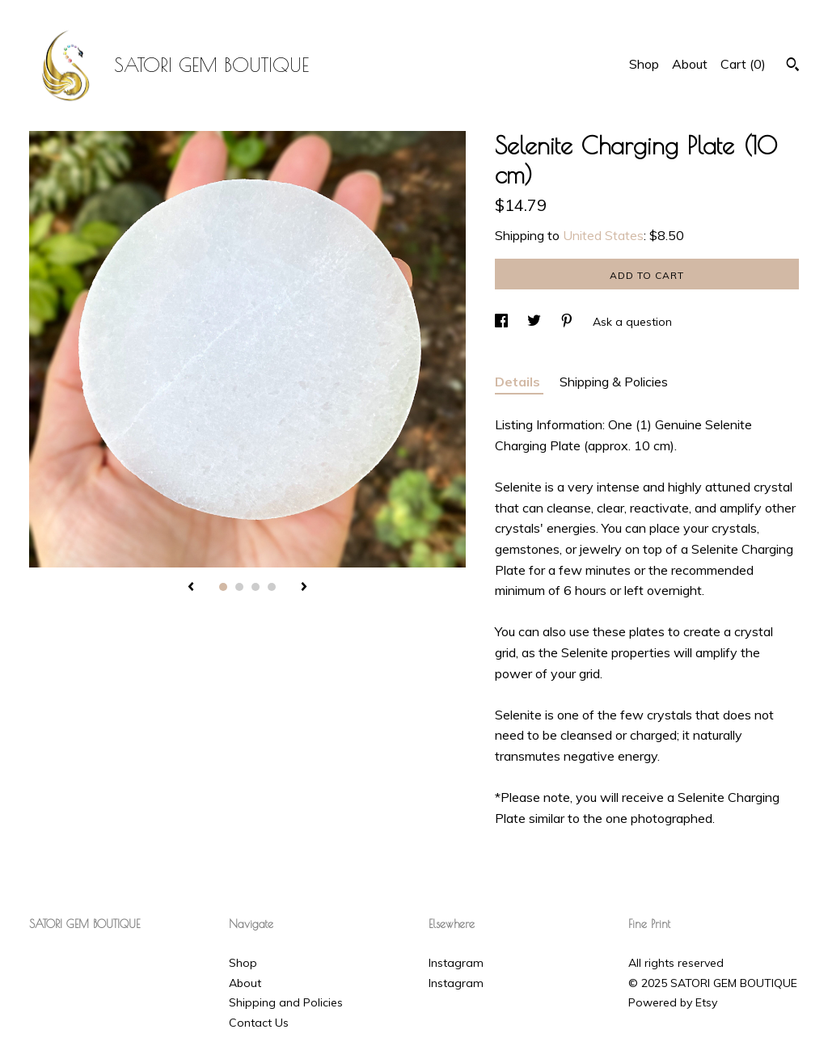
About (690, 64)
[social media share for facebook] (503, 321)
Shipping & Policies (614, 381)
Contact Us (259, 1022)
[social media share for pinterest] (568, 321)
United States (603, 235)
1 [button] (223, 587)
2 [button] (239, 587)
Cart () (743, 64)
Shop (644, 64)
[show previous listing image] (191, 587)
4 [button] (272, 587)
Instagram (456, 963)
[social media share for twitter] (535, 321)
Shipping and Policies (286, 1002)
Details (519, 381)
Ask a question (632, 321)
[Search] (793, 66)
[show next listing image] (304, 587)
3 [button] (255, 587)
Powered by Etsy (672, 1002)
